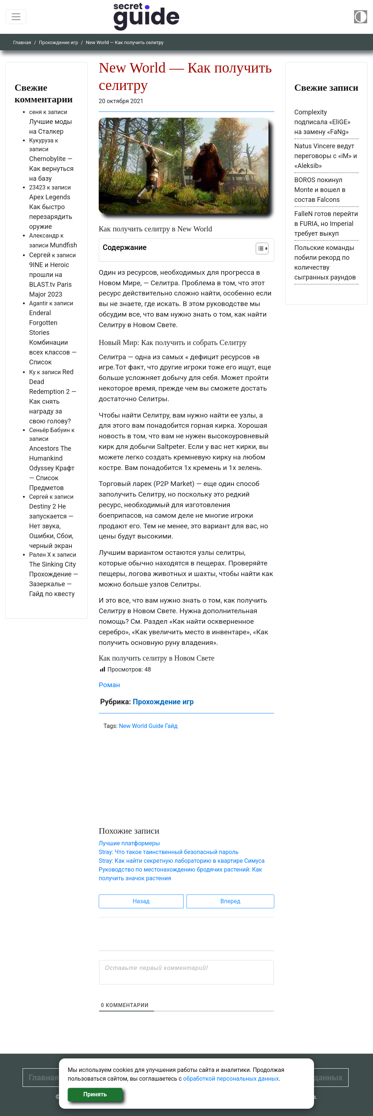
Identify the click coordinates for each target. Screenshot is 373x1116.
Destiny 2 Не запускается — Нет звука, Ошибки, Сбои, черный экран (51, 525)
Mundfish (63, 245)
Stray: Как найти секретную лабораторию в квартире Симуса (182, 860)
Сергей (40, 255)
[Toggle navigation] (16, 16)
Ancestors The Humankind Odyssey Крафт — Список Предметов (51, 468)
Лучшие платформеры (129, 843)
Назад (141, 901)
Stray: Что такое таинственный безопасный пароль (169, 852)
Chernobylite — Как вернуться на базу (51, 168)
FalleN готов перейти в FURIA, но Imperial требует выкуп (326, 223)
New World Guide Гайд (148, 726)
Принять (95, 1094)
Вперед (230, 901)
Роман (109, 685)
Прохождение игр (58, 42)
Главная (22, 42)
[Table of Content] (262, 248)
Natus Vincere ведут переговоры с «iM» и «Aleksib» (325, 155)
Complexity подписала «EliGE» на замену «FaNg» (322, 122)
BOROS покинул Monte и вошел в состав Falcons (320, 189)
